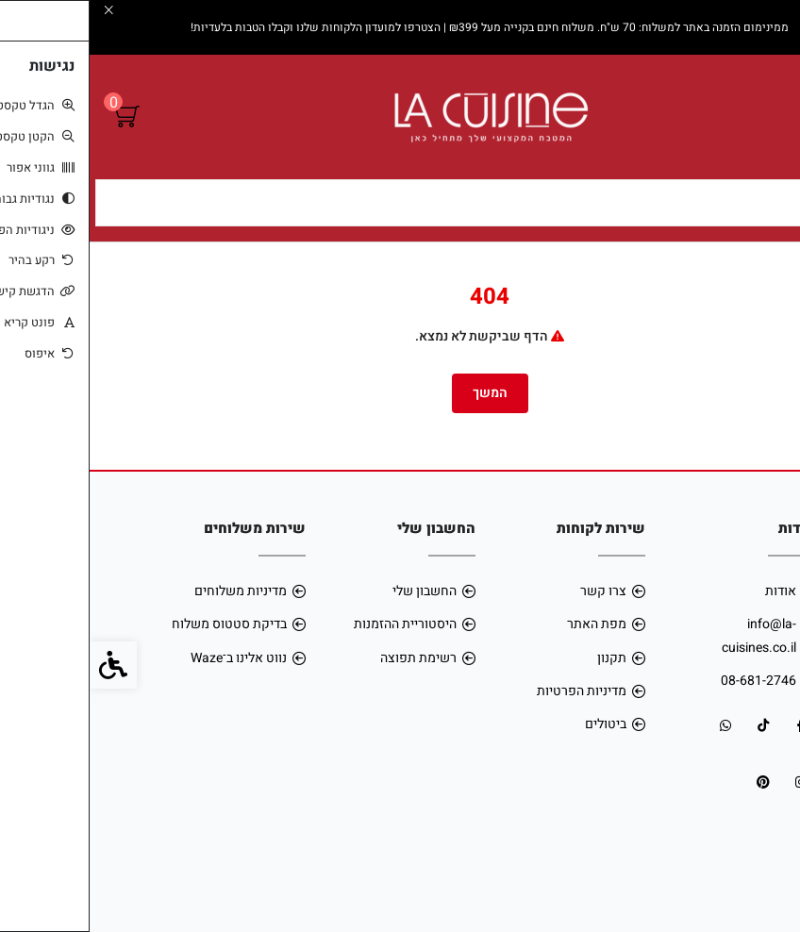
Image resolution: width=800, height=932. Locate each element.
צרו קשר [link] (514, 591)
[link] (757, 814)
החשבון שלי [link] (335, 591)
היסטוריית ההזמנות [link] (315, 624)
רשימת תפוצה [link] (329, 658)
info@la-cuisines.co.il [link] (669, 635)
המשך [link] (400, 393)
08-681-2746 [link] (669, 681)
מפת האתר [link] (507, 624)
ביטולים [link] (516, 724)
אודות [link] (691, 591)
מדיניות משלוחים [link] (151, 591)
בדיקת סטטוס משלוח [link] (139, 624)
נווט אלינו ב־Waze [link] (149, 658)
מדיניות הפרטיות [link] (492, 691)
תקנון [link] (522, 658)
